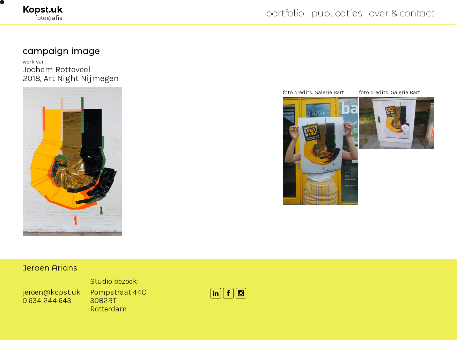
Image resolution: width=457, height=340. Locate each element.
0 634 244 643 (47, 324)
